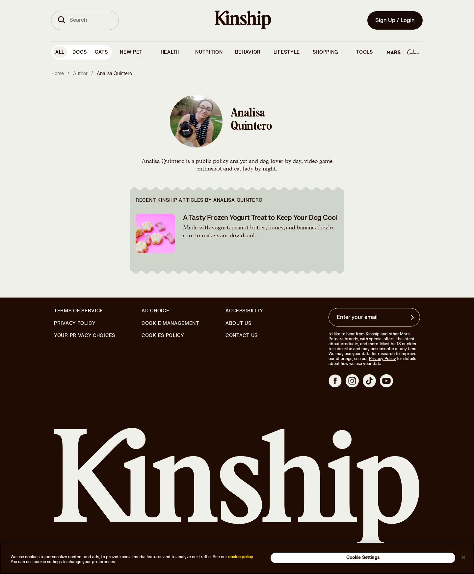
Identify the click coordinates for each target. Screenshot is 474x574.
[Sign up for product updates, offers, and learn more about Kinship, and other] (413, 317)
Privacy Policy (75, 323)
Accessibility (244, 311)
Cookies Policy (163, 336)
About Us (238, 323)
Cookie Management (170, 323)
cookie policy (240, 557)
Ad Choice (155, 311)
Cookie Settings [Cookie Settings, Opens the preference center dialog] (363, 557)
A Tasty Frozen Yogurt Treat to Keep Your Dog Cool (260, 218)
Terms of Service (78, 311)
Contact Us (241, 335)
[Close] (463, 557)
